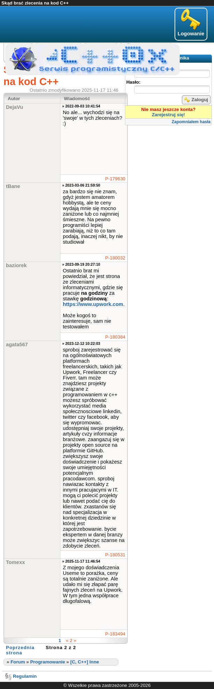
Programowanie (47, 661)
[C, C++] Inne (84, 661)
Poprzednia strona (20, 650)
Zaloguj (196, 100)
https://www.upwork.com (93, 304)
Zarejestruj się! (168, 114)
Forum (17, 661)
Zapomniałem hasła (191, 121)
